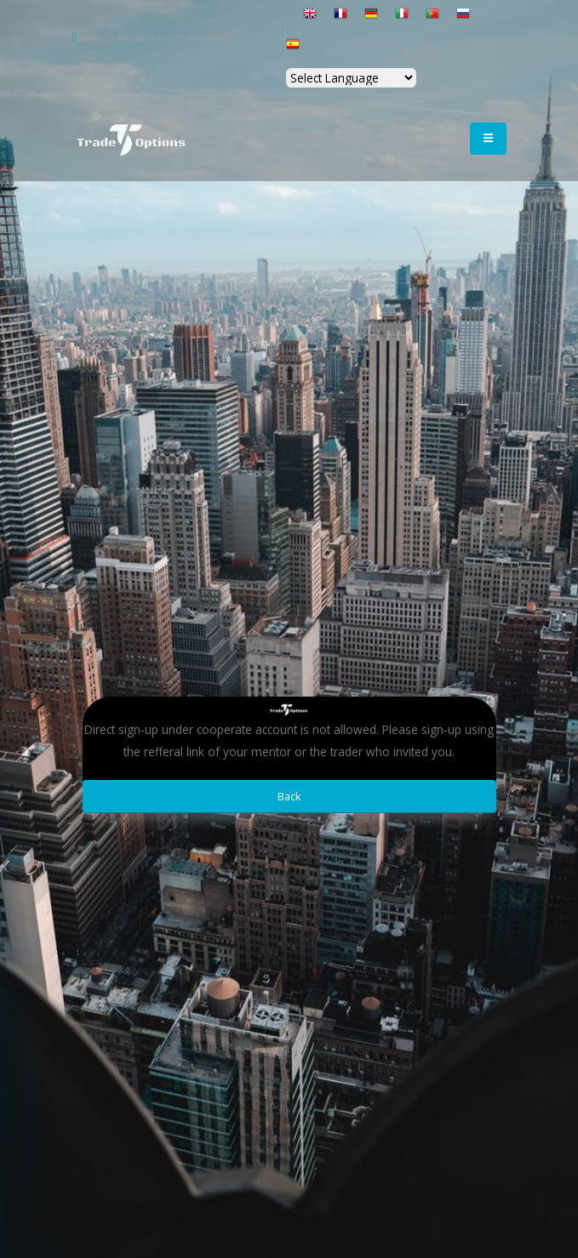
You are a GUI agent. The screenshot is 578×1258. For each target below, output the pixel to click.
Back (289, 796)
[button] (294, 20)
